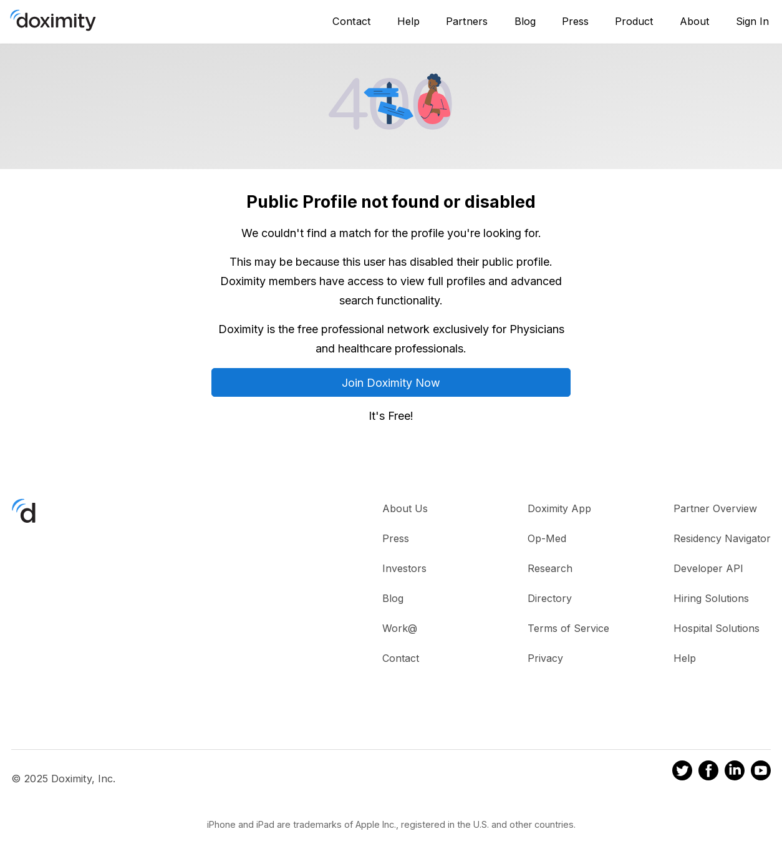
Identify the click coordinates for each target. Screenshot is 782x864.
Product (634, 21)
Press (575, 21)
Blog (525, 21)
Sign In (752, 21)
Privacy (545, 658)
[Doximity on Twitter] (682, 772)
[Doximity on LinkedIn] (735, 772)
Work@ (399, 628)
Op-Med (547, 538)
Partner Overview (715, 508)
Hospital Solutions (716, 628)
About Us (405, 508)
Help (408, 21)
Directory (550, 598)
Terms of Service (568, 628)
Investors (404, 568)
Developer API (708, 568)
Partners (467, 21)
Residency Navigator (722, 538)
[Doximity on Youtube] (761, 772)
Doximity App (559, 508)
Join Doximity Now (391, 382)
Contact (351, 21)
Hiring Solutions (711, 598)
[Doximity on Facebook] (708, 772)
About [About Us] (695, 21)
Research (550, 568)
